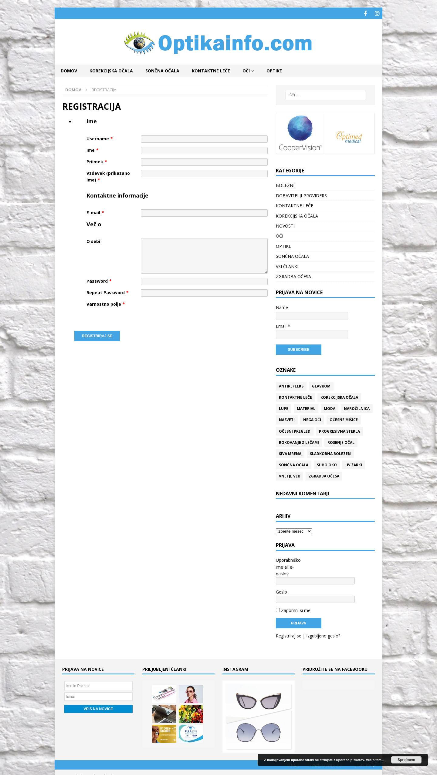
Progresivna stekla (339, 430)
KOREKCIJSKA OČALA (111, 70)
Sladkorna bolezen (330, 452)
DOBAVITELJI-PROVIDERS (301, 195)
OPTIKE (274, 70)
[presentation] (187, 312)
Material (306, 407)
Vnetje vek (289, 475)
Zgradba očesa (324, 475)
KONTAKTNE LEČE (211, 70)
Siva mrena (290, 452)
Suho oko (327, 464)
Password (99, 280)
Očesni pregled (294, 430)
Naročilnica (357, 407)
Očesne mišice (344, 418)
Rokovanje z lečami (299, 441)
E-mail (95, 212)
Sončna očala (293, 464)
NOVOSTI (285, 225)
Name (282, 306)
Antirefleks (291, 385)
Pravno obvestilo (326, 750)
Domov (69, 70)
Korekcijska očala (339, 396)
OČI (246, 70)
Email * (283, 325)
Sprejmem (406, 760)
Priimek (96, 161)
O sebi (93, 241)
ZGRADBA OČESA (293, 275)
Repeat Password (107, 292)
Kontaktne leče (295, 396)
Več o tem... (375, 760)
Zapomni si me (293, 595)
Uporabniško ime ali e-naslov (288, 566)
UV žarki (353, 464)
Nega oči (312, 418)
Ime (92, 149)
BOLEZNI (285, 185)
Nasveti (287, 418)
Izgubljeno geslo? (323, 621)
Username (99, 138)
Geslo (281, 584)
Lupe (283, 407)
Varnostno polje (105, 303)
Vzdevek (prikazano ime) (108, 175)
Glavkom (321, 385)
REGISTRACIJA (365, 750)
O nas (292, 750)
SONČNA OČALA (162, 70)
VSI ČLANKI (287, 265)
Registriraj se (288, 621)
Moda (329, 407)
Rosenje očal (340, 441)
